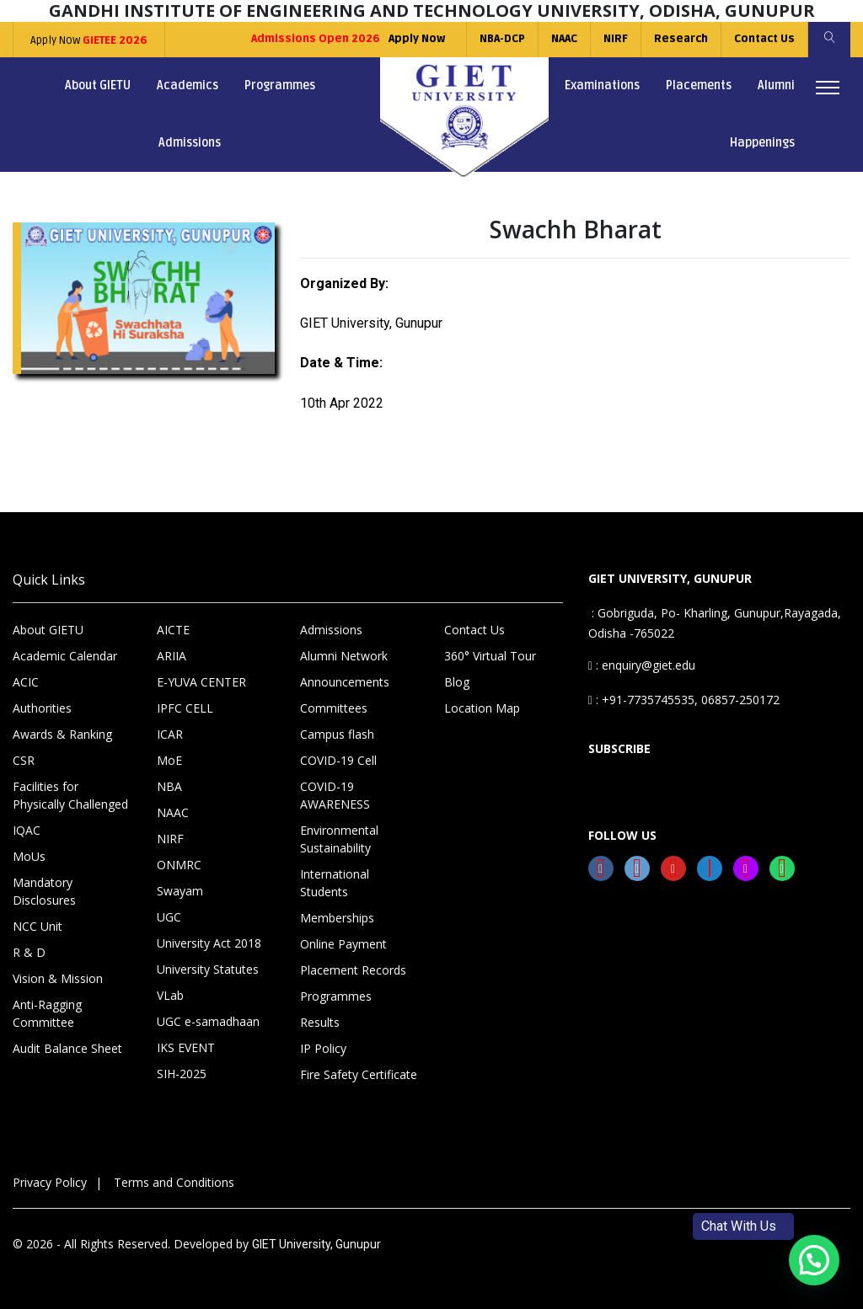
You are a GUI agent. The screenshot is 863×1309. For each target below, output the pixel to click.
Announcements (344, 682)
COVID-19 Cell (338, 760)
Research (681, 38)
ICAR (170, 734)
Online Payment (343, 944)
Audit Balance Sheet (67, 1048)
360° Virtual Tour (490, 656)
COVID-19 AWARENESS (335, 795)
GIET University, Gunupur (316, 1244)
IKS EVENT (186, 1047)
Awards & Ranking (62, 734)
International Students (334, 883)
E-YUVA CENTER (201, 682)
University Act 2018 (209, 943)
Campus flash (337, 734)
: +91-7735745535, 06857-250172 (684, 700)
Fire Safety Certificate (358, 1074)
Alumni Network (344, 656)
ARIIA (171, 656)
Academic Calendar (65, 656)
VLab (170, 995)
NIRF (615, 38)
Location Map (482, 708)
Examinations (602, 85)
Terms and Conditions (174, 1182)
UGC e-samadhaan (208, 1021)
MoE (169, 760)
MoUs (29, 856)
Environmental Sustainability (339, 839)
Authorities (42, 708)
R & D (29, 952)
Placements (699, 85)
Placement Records (353, 970)
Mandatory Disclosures (44, 891)
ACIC (26, 682)
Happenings (762, 143)
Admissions (189, 143)
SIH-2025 (181, 1074)
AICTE (173, 630)
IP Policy (323, 1048)
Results (320, 1022)
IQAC (26, 830)
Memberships (337, 918)
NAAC (564, 38)
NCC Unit (37, 926)
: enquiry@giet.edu (641, 665)
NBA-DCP (502, 38)
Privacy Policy (50, 1182)
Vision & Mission (58, 978)
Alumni (776, 85)
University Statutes (208, 969)
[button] (814, 1260)
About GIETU (98, 85)
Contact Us (764, 38)
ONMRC (179, 865)
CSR (24, 760)
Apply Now (88, 40)
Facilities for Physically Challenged (70, 795)
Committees (333, 708)
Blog (456, 682)
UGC (169, 917)
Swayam (180, 891)
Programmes (279, 85)
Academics (187, 85)
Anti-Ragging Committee (47, 1013)
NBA (169, 786)
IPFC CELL (185, 708)
